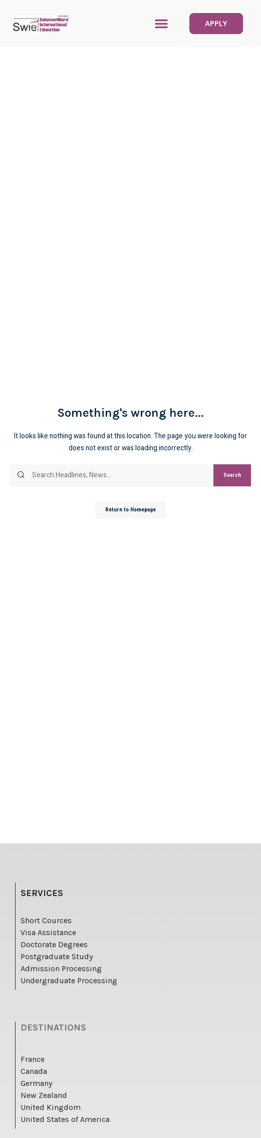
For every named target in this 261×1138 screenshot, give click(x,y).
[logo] (40, 24)
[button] (161, 24)
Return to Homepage (130, 509)
